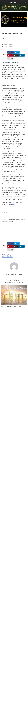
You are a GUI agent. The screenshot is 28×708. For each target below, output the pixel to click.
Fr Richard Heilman (7, 44)
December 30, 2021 (7, 46)
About (11, 706)
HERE (13, 204)
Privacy (21, 706)
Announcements (6, 255)
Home (6, 706)
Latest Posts (5, 256)
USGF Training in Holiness (7, 257)
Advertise (16, 706)
